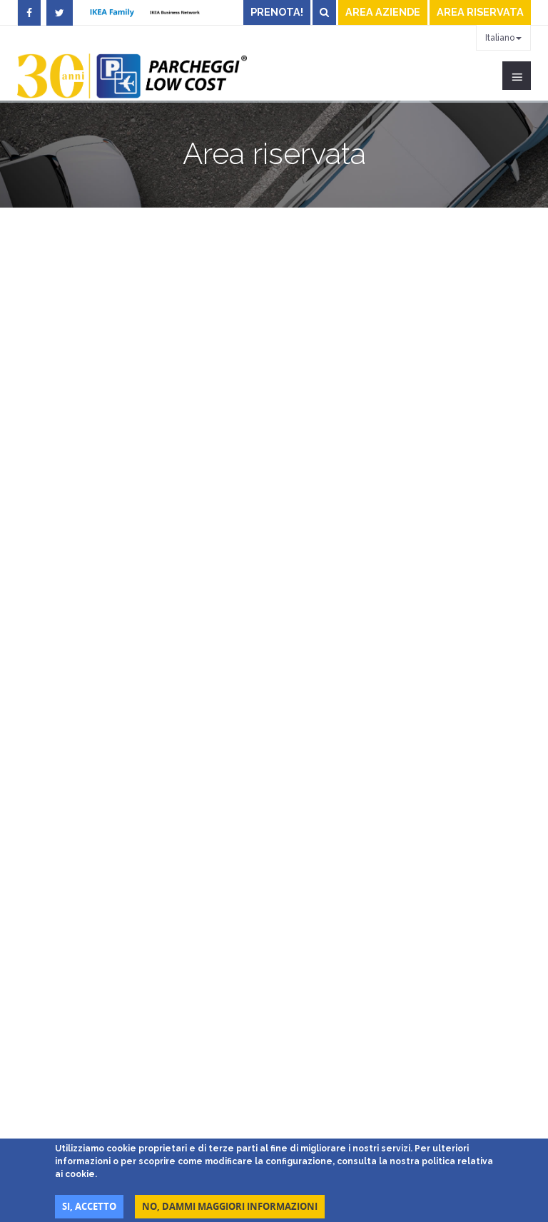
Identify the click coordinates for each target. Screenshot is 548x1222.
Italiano (503, 38)
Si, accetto (89, 1206)
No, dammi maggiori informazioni (230, 1206)
